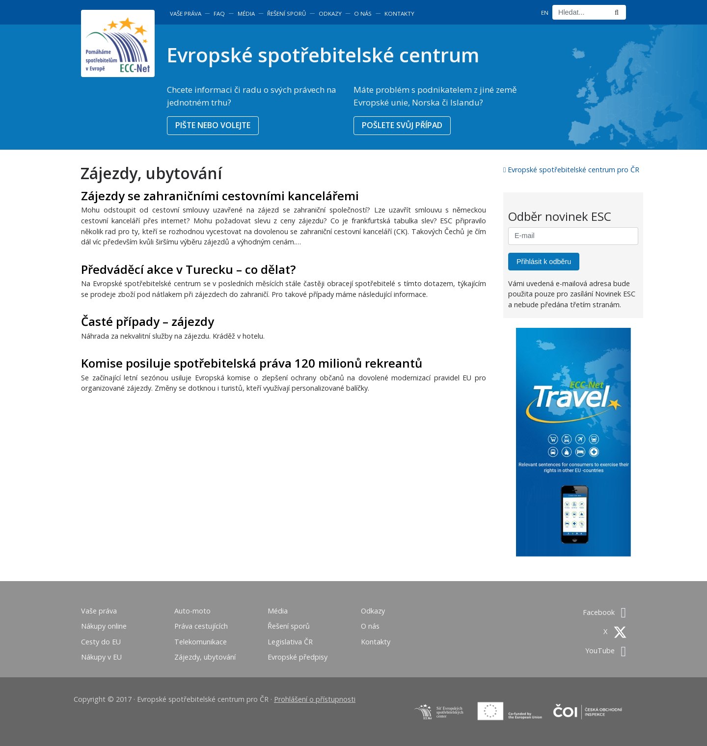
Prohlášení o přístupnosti (314, 699)
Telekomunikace (200, 641)
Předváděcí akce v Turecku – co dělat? (188, 269)
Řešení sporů (286, 13)
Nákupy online (104, 626)
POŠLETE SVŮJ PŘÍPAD (402, 125)
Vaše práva (185, 13)
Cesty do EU (101, 641)
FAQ (219, 13)
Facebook (604, 612)
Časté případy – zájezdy (147, 321)
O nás (363, 13)
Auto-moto (192, 610)
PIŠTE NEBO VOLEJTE (212, 125)
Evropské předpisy (297, 657)
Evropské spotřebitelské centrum (322, 54)
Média (246, 13)
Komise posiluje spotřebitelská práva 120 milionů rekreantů (251, 363)
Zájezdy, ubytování (205, 657)
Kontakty (399, 13)
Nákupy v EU (101, 657)
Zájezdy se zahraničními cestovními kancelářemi (220, 195)
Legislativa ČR (290, 641)
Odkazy (330, 13)
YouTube (605, 650)
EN (544, 12)
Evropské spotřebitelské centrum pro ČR (571, 169)
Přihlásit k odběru (544, 262)
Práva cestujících (201, 626)
